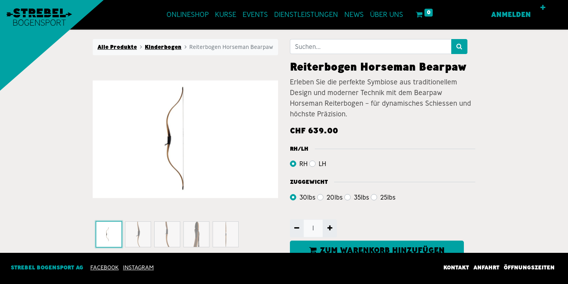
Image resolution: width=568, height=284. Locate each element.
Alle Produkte (117, 46)
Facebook (104, 267)
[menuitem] (187, 14)
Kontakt (456, 267)
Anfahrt (486, 267)
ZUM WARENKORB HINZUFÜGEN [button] (377, 250)
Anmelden (511, 14)
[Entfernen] (297, 228)
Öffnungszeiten (529, 267)
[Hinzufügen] (329, 228)
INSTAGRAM (138, 267)
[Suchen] (459, 46)
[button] (543, 8)
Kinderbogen (163, 46)
